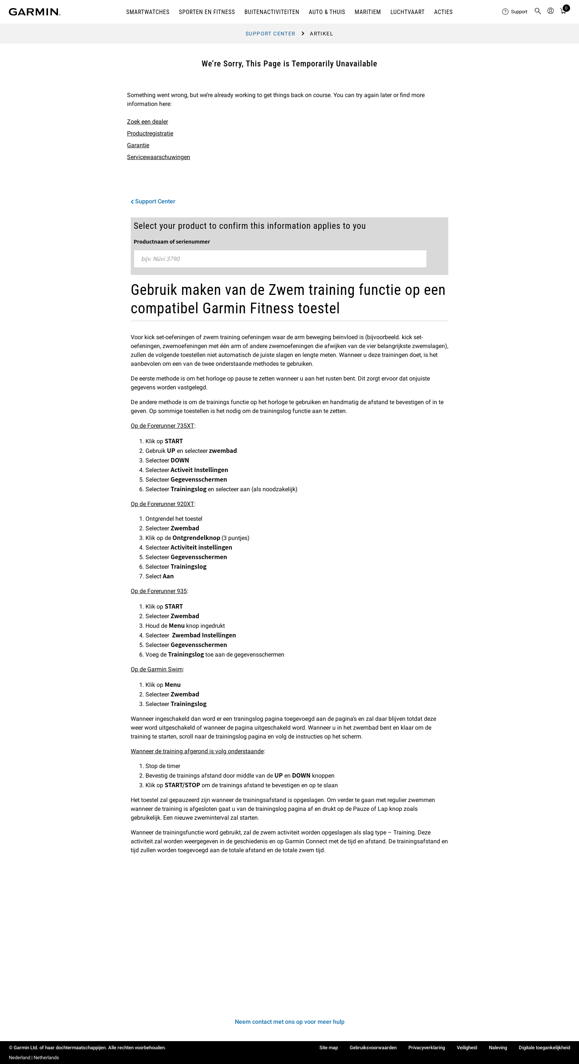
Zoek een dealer (147, 121)
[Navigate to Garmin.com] (35, 12)
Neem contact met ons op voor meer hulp (290, 1021)
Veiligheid (467, 1047)
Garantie (138, 145)
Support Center (271, 34)
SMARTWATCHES (147, 12)
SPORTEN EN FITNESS (207, 12)
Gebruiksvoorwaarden (373, 1047)
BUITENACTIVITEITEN (271, 12)
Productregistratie (150, 133)
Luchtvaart (407, 12)
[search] (538, 12)
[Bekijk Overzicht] (563, 12)
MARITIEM (368, 12)
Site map (328, 1047)
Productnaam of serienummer (172, 241)
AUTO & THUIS (327, 12)
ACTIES (443, 12)
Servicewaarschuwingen (158, 157)
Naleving (498, 1047)
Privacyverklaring (426, 1047)
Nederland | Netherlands (34, 1057)
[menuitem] (515, 12)
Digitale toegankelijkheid (544, 1047)
